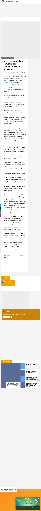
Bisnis (6, 262)
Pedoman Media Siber (23, 494)
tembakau (6, 80)
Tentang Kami (22, 490)
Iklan (37, 490)
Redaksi (32, 490)
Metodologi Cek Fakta (34, 494)
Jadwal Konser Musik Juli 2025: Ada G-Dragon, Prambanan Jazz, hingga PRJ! (32, 378)
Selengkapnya (35, 505)
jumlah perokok (8, 85)
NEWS (8, 19)
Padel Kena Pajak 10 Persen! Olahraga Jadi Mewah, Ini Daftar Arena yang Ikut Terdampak (13, 385)
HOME (3, 19)
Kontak (27, 490)
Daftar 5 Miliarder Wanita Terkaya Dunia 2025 (31, 372)
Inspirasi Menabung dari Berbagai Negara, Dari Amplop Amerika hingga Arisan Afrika (31, 385)
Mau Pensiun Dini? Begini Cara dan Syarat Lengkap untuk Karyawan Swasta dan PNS (32, 366)
